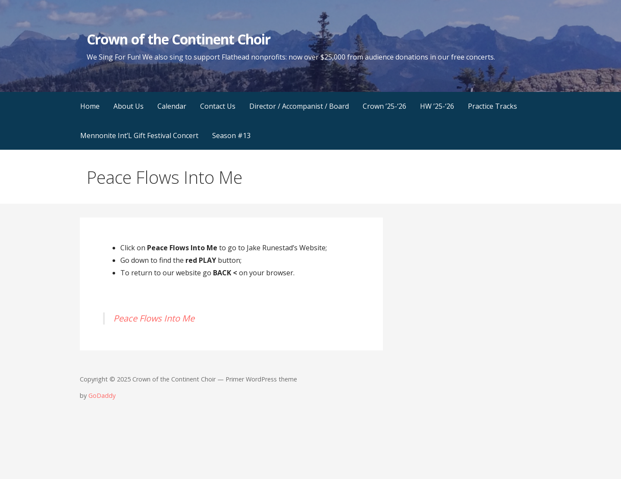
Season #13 (231, 135)
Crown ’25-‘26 (384, 106)
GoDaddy (102, 395)
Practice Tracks (492, 106)
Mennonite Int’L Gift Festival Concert (139, 135)
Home (90, 106)
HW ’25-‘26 (437, 106)
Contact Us (217, 106)
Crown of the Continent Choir (178, 39)
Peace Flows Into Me (153, 318)
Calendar (171, 106)
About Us (128, 106)
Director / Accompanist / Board (299, 106)
